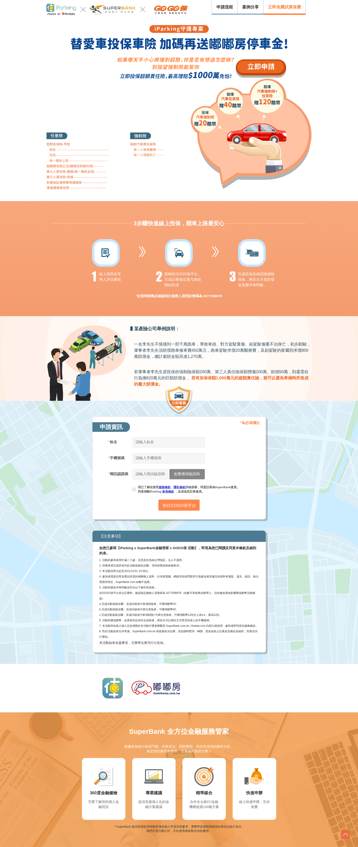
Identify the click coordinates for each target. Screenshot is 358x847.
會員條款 (168, 491)
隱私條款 (179, 487)
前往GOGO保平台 (179, 505)
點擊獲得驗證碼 (187, 474)
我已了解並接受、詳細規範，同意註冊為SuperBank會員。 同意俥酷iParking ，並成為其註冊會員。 (189, 489)
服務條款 (165, 487)
